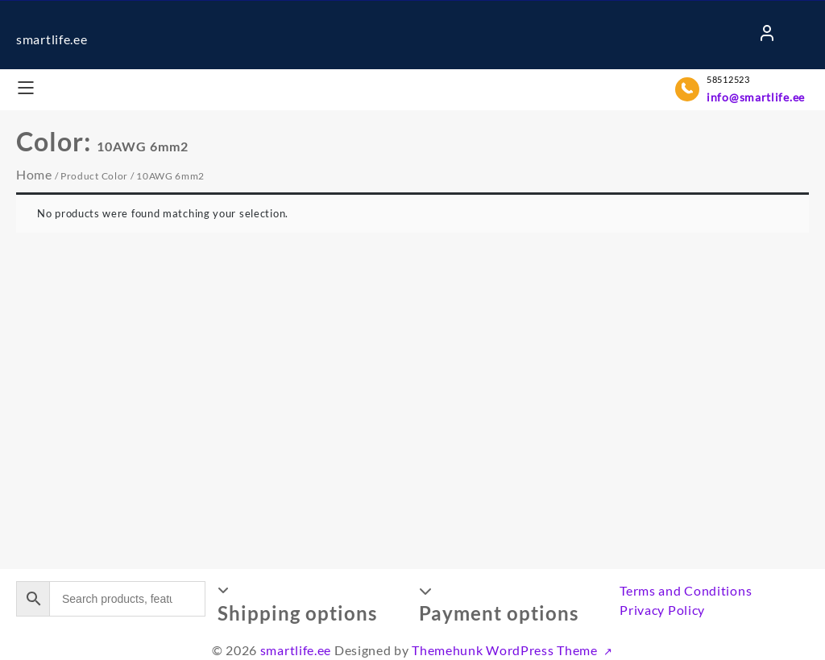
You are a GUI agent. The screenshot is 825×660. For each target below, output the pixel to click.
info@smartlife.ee (756, 97)
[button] (312, 603)
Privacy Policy (662, 609)
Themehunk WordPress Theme (506, 650)
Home (34, 174)
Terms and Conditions (686, 590)
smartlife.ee (51, 39)
